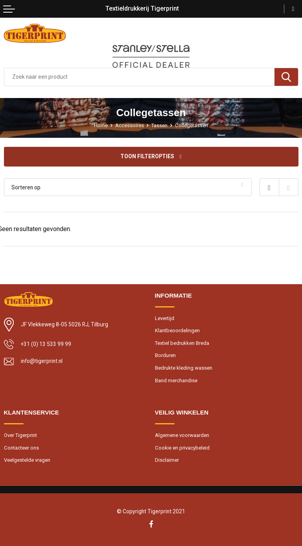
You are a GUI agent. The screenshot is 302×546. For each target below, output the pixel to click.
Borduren (165, 355)
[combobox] (139, 77)
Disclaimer (167, 460)
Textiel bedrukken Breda (182, 343)
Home (101, 125)
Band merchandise (176, 380)
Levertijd (164, 318)
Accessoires (129, 125)
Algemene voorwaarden (182, 435)
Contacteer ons (21, 448)
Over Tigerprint (20, 435)
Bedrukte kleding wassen (183, 368)
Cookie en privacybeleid (182, 448)
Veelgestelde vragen (27, 460)
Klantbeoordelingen (177, 330)
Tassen (159, 125)
